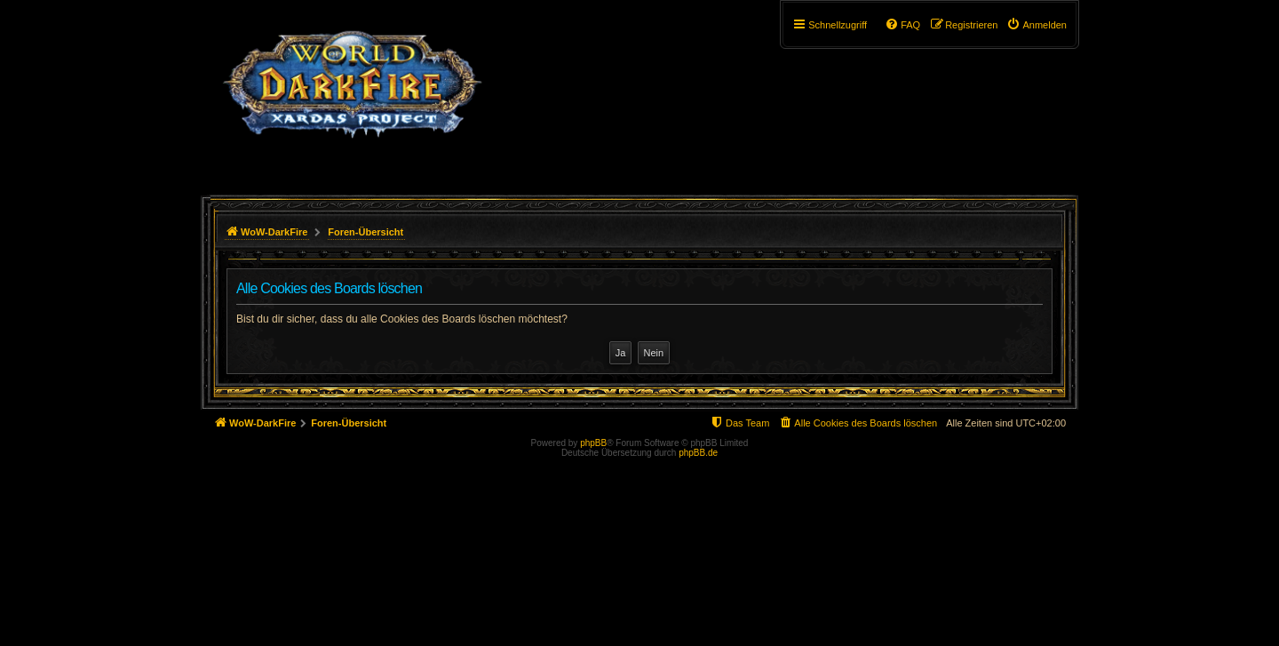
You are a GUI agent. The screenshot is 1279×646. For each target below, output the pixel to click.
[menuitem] (1036, 25)
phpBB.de (698, 453)
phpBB (593, 443)
